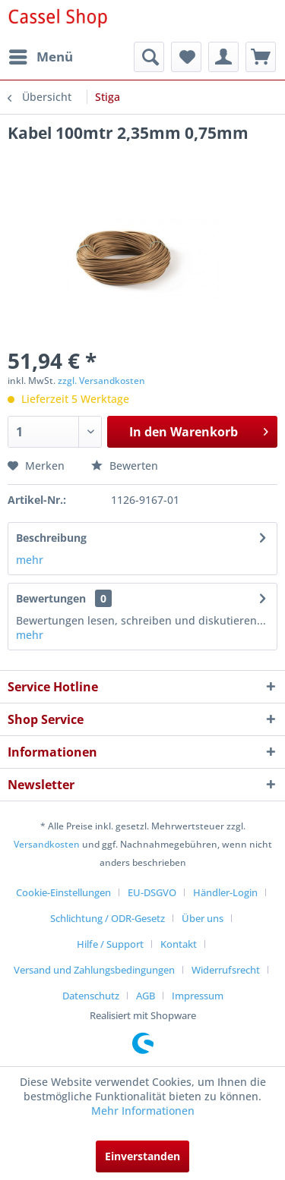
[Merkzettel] (186, 57)
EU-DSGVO (152, 892)
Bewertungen (51, 598)
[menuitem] (40, 57)
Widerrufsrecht (226, 970)
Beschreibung (51, 537)
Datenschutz (90, 995)
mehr (29, 559)
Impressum (197, 995)
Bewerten (124, 465)
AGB (145, 995)
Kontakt (178, 944)
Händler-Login (225, 892)
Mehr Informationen (143, 1110)
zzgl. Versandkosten (101, 380)
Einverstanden (142, 1156)
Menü (41, 55)
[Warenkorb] (260, 57)
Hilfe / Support (110, 944)
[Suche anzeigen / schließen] (149, 57)
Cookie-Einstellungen (63, 892)
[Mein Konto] (223, 57)
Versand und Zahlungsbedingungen (94, 970)
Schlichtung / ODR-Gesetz (107, 918)
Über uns (202, 918)
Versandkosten (47, 844)
